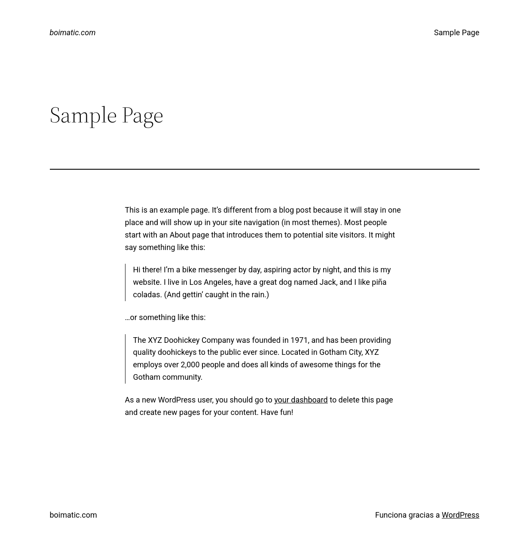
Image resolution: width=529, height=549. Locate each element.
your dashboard (301, 399)
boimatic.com (73, 32)
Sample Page (456, 32)
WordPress (460, 514)
